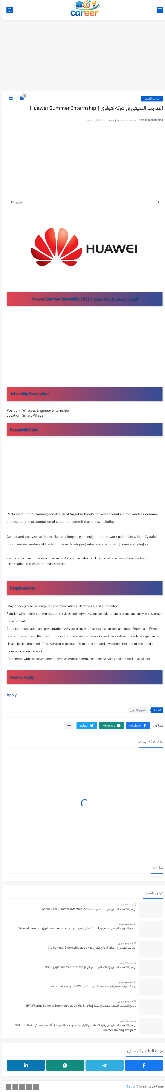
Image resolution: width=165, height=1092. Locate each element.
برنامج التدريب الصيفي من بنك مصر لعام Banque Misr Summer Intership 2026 (86, 909)
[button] (136, 725)
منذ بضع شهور (123, 904)
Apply (9, 695)
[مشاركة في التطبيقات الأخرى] (66, 725)
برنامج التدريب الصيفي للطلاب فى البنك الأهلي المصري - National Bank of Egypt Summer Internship (74, 928)
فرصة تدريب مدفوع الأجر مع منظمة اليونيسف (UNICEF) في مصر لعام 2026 (91, 986)
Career (128, 1086)
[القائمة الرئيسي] (157, 10)
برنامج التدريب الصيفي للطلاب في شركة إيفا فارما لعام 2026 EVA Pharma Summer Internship (79, 1005)
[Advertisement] (82, 58)
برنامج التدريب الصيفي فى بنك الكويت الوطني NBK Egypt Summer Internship (88, 967)
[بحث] (7, 10)
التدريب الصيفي (149, 99)
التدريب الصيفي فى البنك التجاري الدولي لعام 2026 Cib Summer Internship (90, 947)
